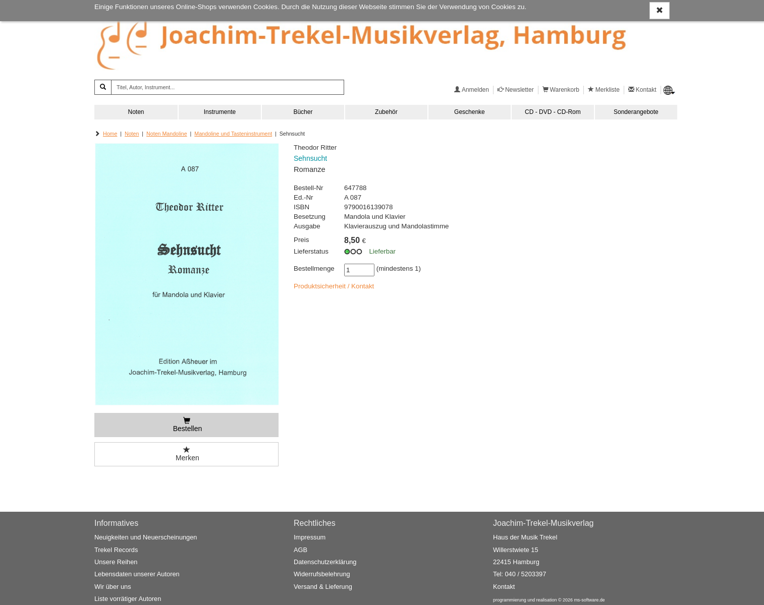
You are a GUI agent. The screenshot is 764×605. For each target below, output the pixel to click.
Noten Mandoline (166, 134)
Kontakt (504, 586)
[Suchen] (103, 87)
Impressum (309, 537)
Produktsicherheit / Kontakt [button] (334, 286)
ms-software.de (589, 599)
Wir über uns (112, 586)
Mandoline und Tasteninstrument (233, 134)
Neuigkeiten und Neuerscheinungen (145, 537)
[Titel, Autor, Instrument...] (227, 87)
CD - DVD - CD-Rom (553, 111)
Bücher (302, 111)
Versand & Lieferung (323, 586)
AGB (300, 550)
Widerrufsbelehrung (322, 574)
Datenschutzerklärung (325, 562)
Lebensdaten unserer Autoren (137, 574)
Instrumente (220, 111)
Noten (136, 111)
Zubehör (386, 111)
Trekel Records (116, 550)
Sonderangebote (636, 111)
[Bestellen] (186, 425)
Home (110, 134)
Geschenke (469, 111)
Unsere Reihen (115, 562)
